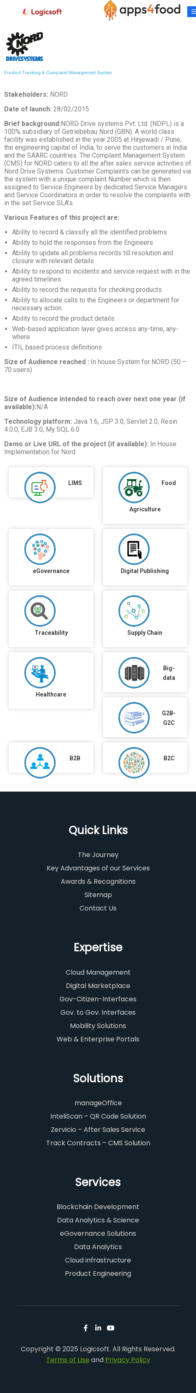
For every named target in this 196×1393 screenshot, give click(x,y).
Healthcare (51, 694)
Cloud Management (98, 972)
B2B (74, 758)
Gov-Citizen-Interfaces (98, 999)
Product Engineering (98, 1273)
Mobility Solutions (98, 1026)
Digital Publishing (145, 571)
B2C (169, 758)
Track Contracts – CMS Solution (98, 1143)
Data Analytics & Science (98, 1220)
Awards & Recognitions (98, 881)
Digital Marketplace (98, 986)
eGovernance (51, 571)
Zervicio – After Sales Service (98, 1129)
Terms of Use (67, 1360)
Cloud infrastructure (98, 1260)
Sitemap (98, 895)
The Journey (98, 855)
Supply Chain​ (144, 632)
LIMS (75, 483)
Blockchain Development (98, 1207)
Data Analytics (98, 1247)
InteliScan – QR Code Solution (98, 1116)
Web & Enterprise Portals (98, 1039)
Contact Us (98, 908)
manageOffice (98, 1103)
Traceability (51, 632)
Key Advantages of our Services (98, 868)
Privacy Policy (127, 1360)
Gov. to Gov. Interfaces (98, 1012)
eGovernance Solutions (98, 1233)
